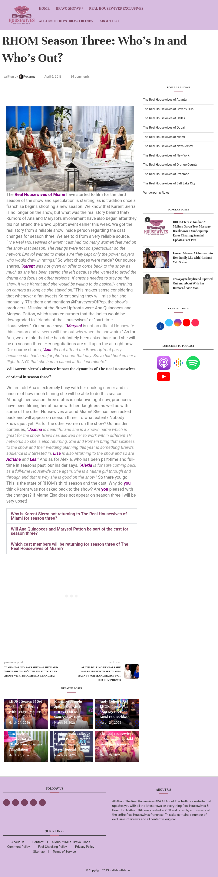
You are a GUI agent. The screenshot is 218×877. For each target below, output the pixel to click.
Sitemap (39, 852)
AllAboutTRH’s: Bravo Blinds (66, 21)
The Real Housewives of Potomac (166, 174)
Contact (37, 842)
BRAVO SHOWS (68, 8)
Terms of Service (64, 852)
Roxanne (27, 76)
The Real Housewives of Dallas (164, 118)
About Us (108, 21)
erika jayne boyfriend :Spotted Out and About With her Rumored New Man (193, 283)
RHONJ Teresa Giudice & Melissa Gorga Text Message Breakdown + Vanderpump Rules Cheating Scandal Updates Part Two (192, 231)
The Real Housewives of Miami (164, 137)
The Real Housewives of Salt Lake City (169, 183)
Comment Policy (18, 847)
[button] (72, 516)
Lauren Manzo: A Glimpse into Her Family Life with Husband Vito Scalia (193, 257)
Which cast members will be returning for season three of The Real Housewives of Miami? (69, 546)
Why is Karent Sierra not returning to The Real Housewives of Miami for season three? (69, 516)
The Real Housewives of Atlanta (165, 99)
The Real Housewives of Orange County (170, 165)
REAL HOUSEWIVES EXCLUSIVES (116, 8)
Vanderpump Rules (156, 192)
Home (44, 8)
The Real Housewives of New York (166, 155)
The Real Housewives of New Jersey (168, 146)
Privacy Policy (84, 847)
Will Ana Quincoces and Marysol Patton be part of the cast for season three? (69, 531)
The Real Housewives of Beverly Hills (168, 109)
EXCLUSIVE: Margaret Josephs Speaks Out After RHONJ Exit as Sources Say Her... (68, 706)
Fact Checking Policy (52, 847)
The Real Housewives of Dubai (164, 127)
